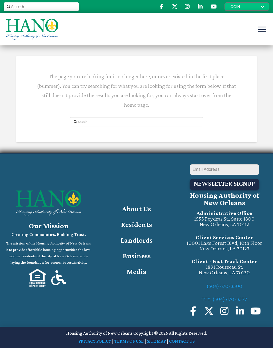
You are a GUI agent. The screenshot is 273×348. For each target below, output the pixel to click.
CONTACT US (182, 341)
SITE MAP (156, 341)
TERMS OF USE (129, 341)
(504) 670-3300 (224, 286)
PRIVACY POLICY (94, 341)
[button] (246, 6)
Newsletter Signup (224, 183)
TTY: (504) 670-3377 (224, 299)
